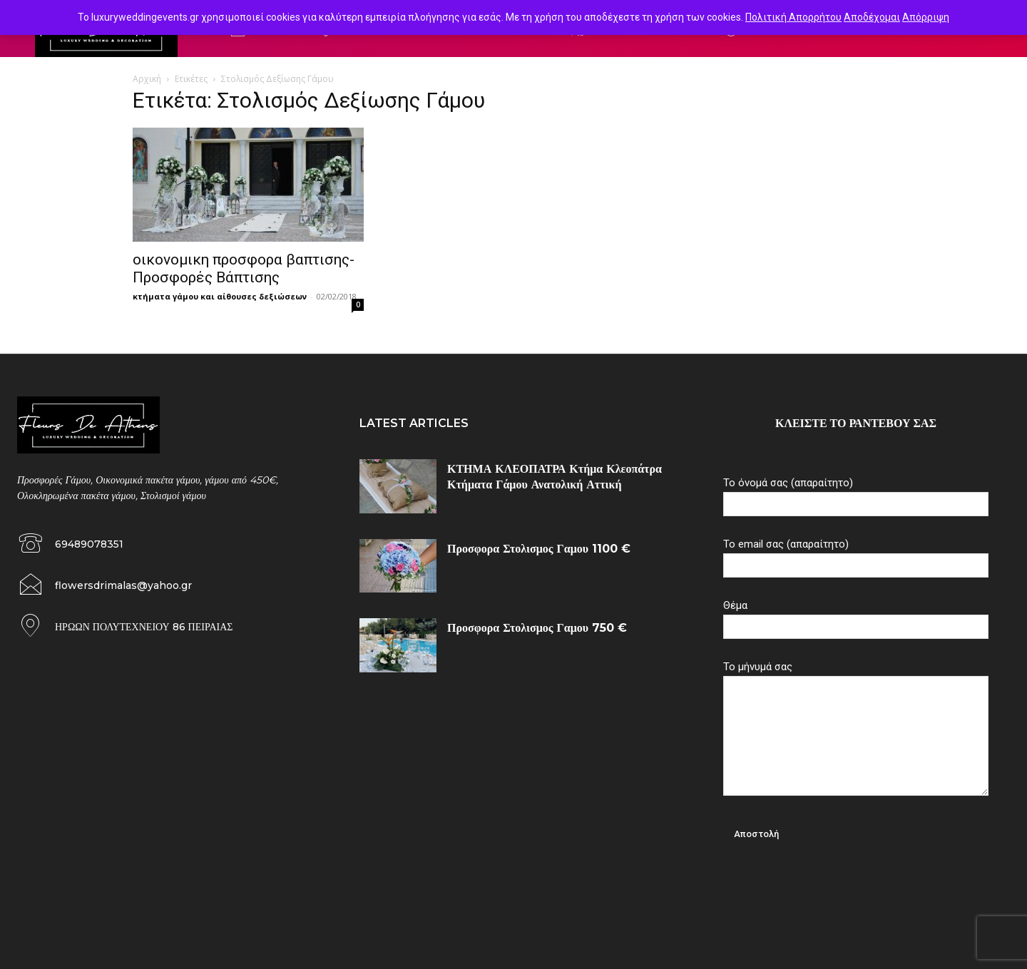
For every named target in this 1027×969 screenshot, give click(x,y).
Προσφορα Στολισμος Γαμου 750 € (537, 628)
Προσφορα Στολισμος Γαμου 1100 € (538, 548)
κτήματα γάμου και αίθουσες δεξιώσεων (220, 296)
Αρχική (147, 79)
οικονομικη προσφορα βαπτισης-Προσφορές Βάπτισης (243, 268)
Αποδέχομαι (872, 17)
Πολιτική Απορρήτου (793, 17)
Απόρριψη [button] (925, 17)
